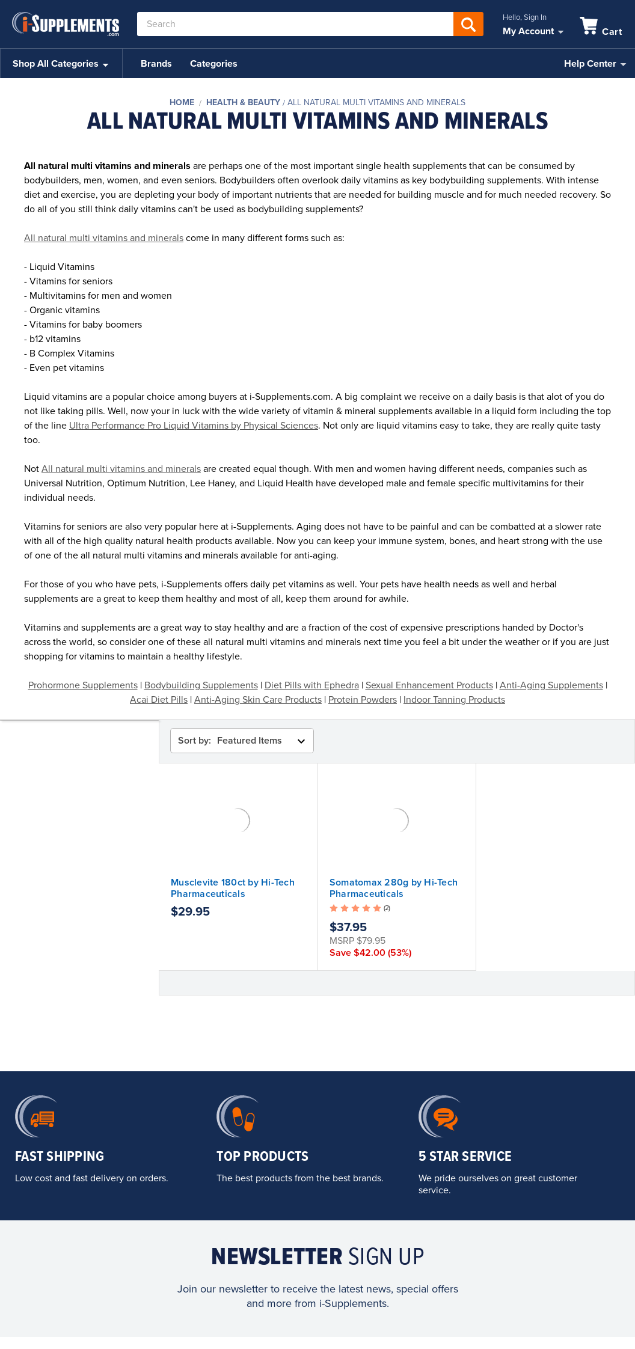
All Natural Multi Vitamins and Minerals (376, 102)
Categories (214, 64)
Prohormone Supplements (83, 685)
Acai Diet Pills (159, 700)
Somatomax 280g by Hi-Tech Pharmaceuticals (394, 888)
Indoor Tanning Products (454, 700)
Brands (156, 64)
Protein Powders (362, 700)
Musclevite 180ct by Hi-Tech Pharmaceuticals (233, 888)
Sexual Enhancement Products (429, 685)
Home (182, 102)
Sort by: (194, 741)
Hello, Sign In (525, 17)
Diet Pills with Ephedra (312, 685)
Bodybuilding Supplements (201, 685)
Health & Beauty (243, 102)
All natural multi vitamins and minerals (103, 238)
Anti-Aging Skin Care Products (258, 700)
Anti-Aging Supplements (551, 685)
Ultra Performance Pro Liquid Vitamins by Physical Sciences (193, 426)
